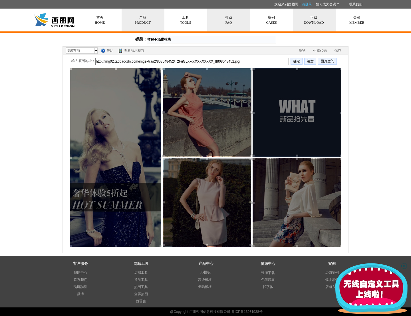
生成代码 (320, 51)
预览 (302, 51)
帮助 (109, 51)
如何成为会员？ (328, 4)
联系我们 (355, 4)
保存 (338, 51)
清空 (310, 61)
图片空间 (327, 61)
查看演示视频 (134, 51)
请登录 (307, 4)
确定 (296, 61)
